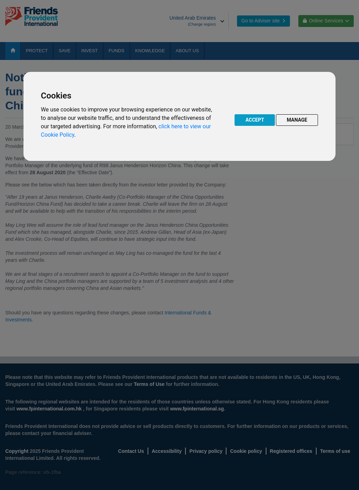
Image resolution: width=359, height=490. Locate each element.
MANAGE (297, 120)
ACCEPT (254, 120)
